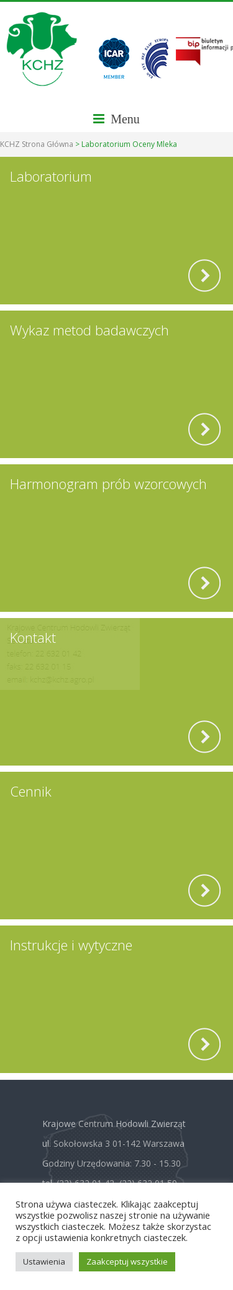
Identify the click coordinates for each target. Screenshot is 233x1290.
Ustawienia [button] (44, 1261)
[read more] (204, 275)
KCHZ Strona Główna (36, 144)
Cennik (31, 791)
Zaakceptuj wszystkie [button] (127, 1261)
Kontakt (33, 637)
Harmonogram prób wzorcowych (108, 483)
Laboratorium (51, 176)
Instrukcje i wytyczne (71, 944)
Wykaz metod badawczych (89, 329)
